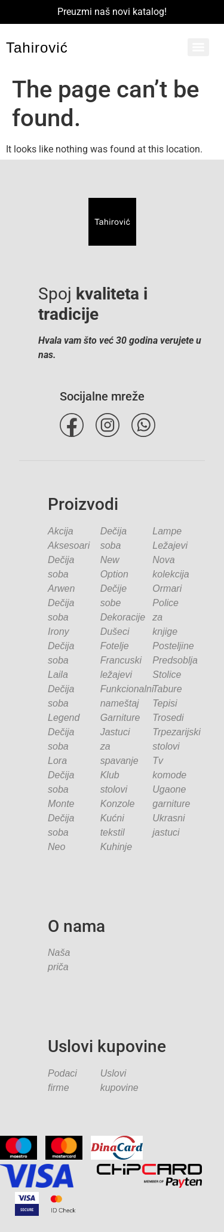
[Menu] (198, 47)
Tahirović (37, 47)
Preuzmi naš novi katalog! (112, 11)
